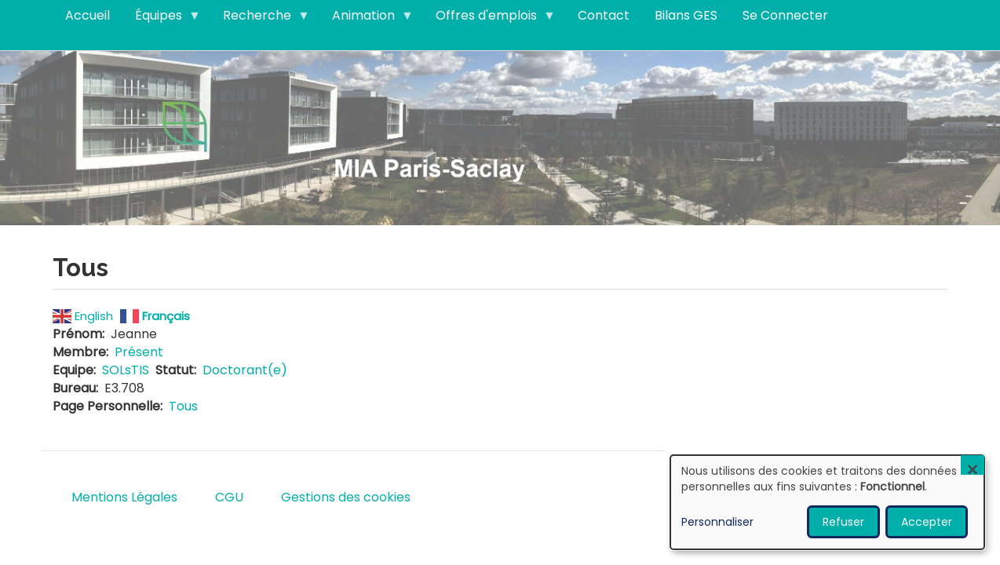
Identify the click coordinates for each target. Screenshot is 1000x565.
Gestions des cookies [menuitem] (346, 497)
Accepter (926, 522)
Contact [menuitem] (604, 15)
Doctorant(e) (245, 370)
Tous (183, 406)
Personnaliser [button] (717, 522)
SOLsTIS (125, 370)
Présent (139, 352)
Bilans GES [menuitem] (686, 15)
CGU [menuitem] (229, 497)
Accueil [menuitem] (87, 15)
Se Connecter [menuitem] (785, 15)
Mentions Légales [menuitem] (124, 497)
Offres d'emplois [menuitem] (489, 18)
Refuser (843, 522)
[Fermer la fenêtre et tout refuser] (972, 465)
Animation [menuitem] (366, 18)
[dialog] (827, 502)
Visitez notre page (500, 137)
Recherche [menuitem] (260, 18)
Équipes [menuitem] (161, 18)
